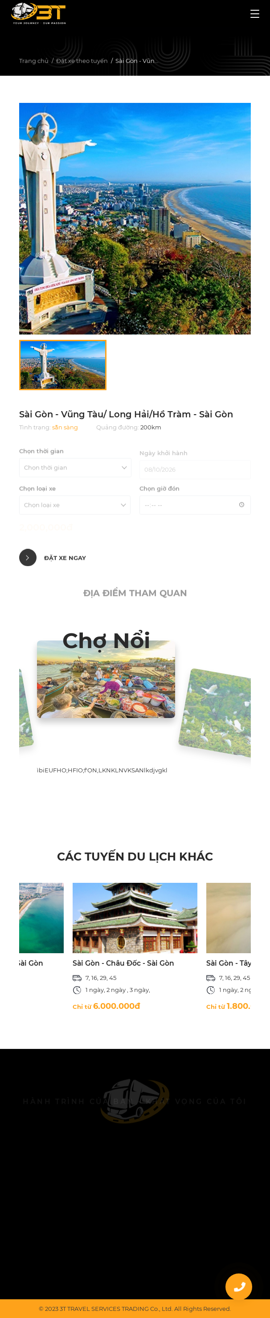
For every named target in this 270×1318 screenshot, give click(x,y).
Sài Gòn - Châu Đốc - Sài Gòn (123, 963)
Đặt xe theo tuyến (82, 61)
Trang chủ (34, 61)
